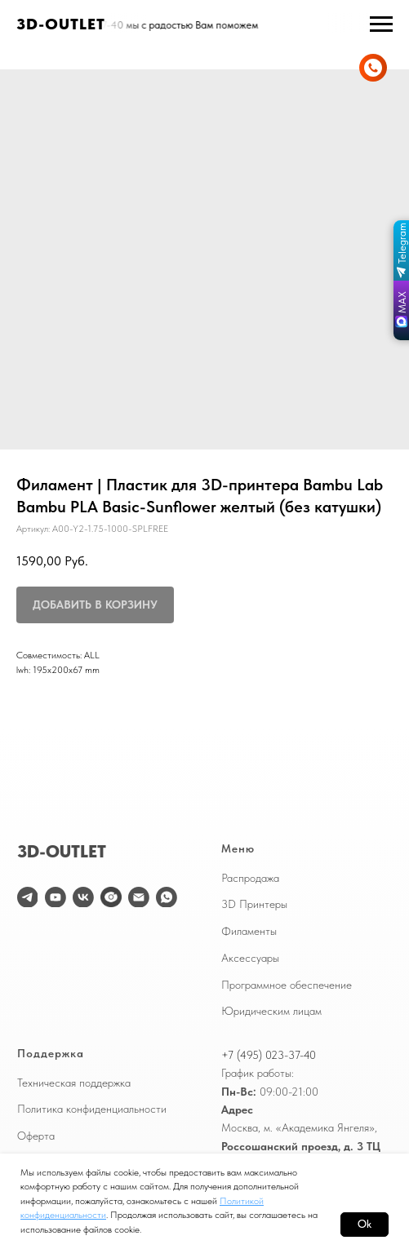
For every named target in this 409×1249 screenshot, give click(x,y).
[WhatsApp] (166, 897)
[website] (111, 897)
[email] (138, 897)
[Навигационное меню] (381, 24)
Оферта (36, 1135)
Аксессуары (250, 957)
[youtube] (55, 897)
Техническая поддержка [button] (74, 1082)
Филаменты (249, 930)
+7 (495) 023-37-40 (268, 1054)
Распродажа (250, 877)
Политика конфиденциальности (92, 1108)
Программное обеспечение (286, 984)
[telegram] (27, 897)
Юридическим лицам (271, 1010)
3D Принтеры (254, 904)
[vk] (83, 897)
